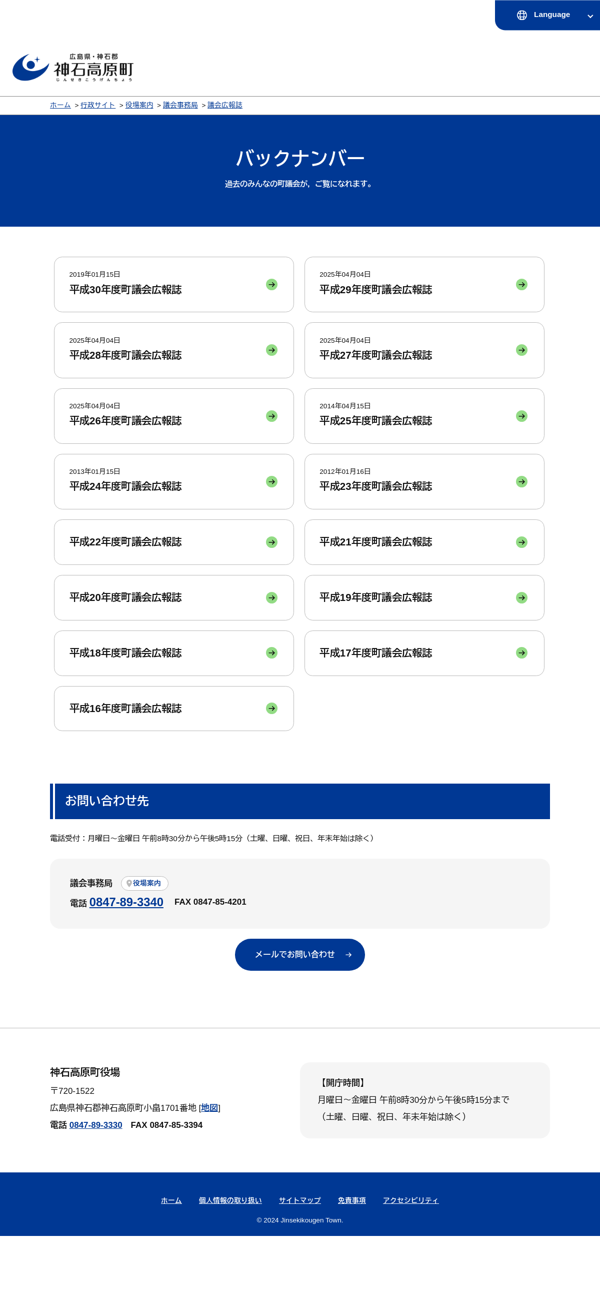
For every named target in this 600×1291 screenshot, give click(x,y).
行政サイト (98, 105)
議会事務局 (180, 105)
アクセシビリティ (411, 1255)
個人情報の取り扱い (230, 1255)
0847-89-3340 (127, 956)
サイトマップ (300, 1255)
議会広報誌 (225, 105)
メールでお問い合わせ (295, 1009)
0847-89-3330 (96, 1180)
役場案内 (140, 105)
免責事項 (352, 1255)
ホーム (60, 105)
